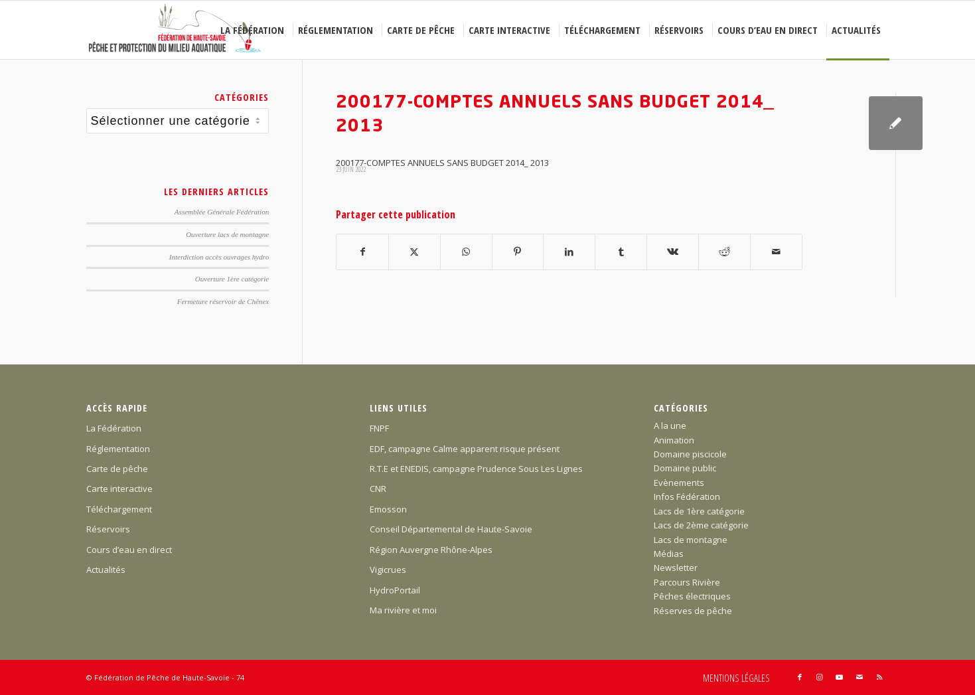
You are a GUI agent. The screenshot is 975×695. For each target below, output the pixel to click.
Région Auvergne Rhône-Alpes (431, 550)
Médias (669, 554)
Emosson (388, 509)
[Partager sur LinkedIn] (569, 251)
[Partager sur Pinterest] (518, 251)
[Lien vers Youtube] (840, 677)
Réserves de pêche (693, 611)
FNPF (379, 428)
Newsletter (676, 568)
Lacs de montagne (690, 540)
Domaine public (685, 468)
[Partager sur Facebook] (362, 251)
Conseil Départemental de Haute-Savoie (451, 529)
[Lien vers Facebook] (800, 677)
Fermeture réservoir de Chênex (223, 301)
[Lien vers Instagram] (820, 677)
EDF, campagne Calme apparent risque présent (465, 449)
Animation (674, 440)
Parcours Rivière (687, 582)
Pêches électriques (692, 596)
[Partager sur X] (414, 251)
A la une (670, 425)
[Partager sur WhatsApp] (466, 251)
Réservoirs (108, 529)
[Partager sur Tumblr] (620, 251)
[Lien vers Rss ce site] (879, 677)
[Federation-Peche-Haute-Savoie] (175, 30)
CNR (378, 489)
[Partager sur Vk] (672, 251)
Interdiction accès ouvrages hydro (219, 257)
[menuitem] (254, 30)
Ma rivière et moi (403, 610)
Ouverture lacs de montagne (227, 234)
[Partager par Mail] (776, 251)
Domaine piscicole (690, 454)
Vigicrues (388, 570)
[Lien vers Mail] (859, 677)
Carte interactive (119, 489)
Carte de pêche (117, 469)
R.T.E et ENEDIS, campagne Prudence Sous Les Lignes (476, 469)
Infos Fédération (687, 496)
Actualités (105, 570)
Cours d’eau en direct (129, 550)
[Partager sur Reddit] (724, 251)
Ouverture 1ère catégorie (232, 279)
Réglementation (118, 449)
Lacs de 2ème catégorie (701, 525)
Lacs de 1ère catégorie (699, 511)
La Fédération (113, 428)
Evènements (679, 483)
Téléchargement (119, 509)
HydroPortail (395, 590)
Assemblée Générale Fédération (222, 212)
